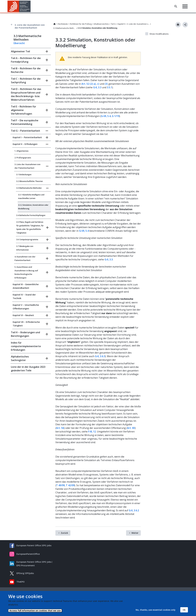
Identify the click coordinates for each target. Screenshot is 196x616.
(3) (106, 83)
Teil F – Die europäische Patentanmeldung (24, 122)
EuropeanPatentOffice (28, 554)
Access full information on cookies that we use (35, 610)
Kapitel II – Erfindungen (25, 144)
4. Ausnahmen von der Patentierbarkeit (25, 258)
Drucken (178, 24)
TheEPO (20, 581)
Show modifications (159, 33)
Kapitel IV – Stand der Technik (24, 296)
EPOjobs (29, 573)
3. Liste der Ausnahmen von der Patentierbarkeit (30, 26)
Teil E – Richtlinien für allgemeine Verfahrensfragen (23, 110)
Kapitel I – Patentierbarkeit (27, 137)
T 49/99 (60, 485)
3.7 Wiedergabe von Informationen (24, 248)
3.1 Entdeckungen (23, 174)
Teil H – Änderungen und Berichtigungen (25, 334)
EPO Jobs (46, 545)
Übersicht (19, 43)
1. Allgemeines (21, 151)
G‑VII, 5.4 (106, 116)
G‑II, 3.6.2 (134, 510)
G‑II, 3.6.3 (100, 356)
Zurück (64, 532)
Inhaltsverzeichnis (101, 24)
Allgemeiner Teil (20, 51)
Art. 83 (131, 428)
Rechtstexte (63, 24)
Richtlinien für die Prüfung (81, 24)
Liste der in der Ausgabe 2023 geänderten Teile (28, 368)
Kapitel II (121, 24)
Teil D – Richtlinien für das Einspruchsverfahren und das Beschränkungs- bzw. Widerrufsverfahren (26, 94)
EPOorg (20, 573)
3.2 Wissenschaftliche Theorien (29, 181)
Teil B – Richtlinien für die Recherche (26, 70)
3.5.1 (109, 87)
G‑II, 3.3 (97, 87)
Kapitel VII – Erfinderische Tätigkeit (26, 324)
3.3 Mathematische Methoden (64, 28)
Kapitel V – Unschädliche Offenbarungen (26, 307)
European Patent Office (28, 545)
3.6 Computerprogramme (27, 239)
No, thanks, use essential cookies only (155, 609)
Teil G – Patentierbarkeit (25, 130)
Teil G (113, 24)
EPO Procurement (25, 565)
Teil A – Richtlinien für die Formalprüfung (26, 59)
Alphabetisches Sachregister (20, 358)
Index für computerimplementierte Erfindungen (26, 346)
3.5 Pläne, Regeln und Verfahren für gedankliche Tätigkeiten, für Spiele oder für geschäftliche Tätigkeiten (30, 227)
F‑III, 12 (92, 431)
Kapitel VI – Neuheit (23, 315)
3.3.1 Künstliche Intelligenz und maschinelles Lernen (31, 196)
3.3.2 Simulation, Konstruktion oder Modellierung (33, 207)
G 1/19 (115, 116)
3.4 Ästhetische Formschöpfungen (30, 215)
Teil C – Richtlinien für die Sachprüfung (26, 80)
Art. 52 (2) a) (88, 83)
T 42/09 (70, 485)
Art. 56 (60, 428)
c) (98, 83)
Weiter (134, 532)
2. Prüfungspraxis (23, 157)
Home (54, 24)
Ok (184, 609)
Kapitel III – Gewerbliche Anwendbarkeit (26, 286)
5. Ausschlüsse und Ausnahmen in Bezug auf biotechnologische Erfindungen (26, 272)
